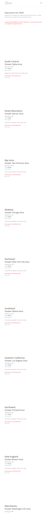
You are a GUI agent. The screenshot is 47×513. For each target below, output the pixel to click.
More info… (7, 77)
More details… (8, 70)
